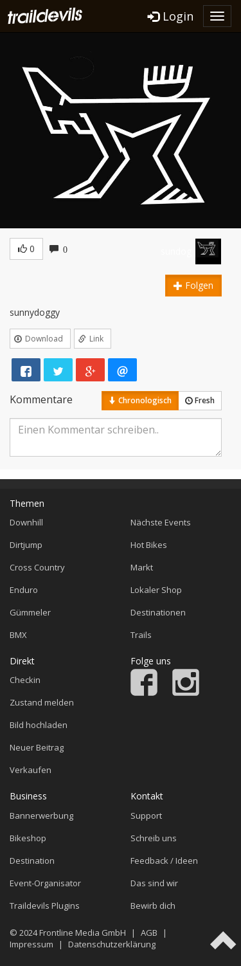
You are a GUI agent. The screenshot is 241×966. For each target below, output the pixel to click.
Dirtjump (26, 545)
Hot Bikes (148, 545)
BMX (18, 635)
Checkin (25, 680)
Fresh (200, 400)
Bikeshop (28, 838)
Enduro (24, 590)
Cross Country (37, 567)
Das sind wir (154, 883)
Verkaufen (30, 770)
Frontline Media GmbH (82, 932)
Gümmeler (30, 612)
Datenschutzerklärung (112, 944)
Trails (141, 635)
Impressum (31, 944)
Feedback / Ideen (164, 860)
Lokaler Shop (156, 590)
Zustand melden (42, 702)
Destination (32, 860)
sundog (176, 251)
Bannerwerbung (41, 815)
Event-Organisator (45, 883)
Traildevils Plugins (45, 905)
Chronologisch (140, 400)
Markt (141, 567)
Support (146, 815)
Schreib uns (153, 838)
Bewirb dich (152, 905)
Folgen (193, 285)
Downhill (26, 522)
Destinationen (158, 612)
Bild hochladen (38, 725)
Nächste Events (160, 522)
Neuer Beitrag (37, 747)
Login (170, 16)
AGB (149, 932)
